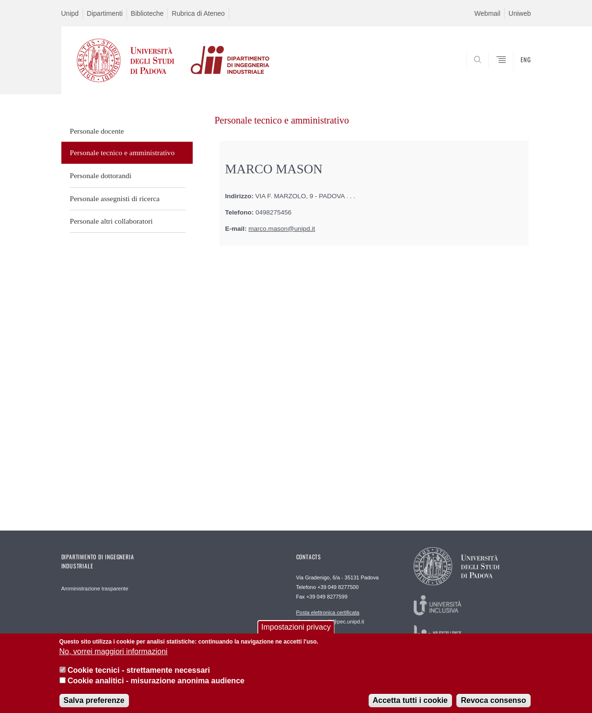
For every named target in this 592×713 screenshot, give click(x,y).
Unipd (70, 13)
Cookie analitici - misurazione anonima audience (156, 687)
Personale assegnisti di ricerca (115, 198)
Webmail (487, 13)
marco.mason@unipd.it (281, 228)
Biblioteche (147, 13)
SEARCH (514, 71)
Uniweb (520, 13)
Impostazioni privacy (296, 633)
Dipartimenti (105, 13)
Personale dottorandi (101, 175)
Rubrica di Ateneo (198, 13)
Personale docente (97, 131)
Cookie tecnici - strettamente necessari (139, 676)
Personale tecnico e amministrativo (122, 152)
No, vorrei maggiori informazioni (113, 658)
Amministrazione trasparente (94, 588)
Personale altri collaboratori (111, 221)
